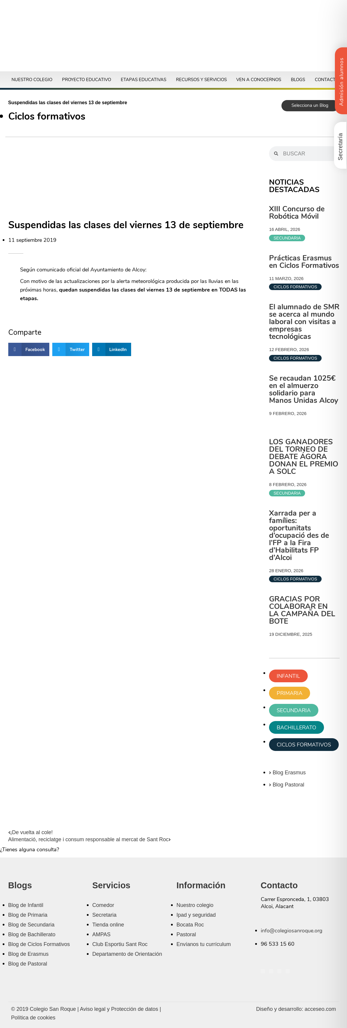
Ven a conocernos (258, 80)
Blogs (298, 80)
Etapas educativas (143, 80)
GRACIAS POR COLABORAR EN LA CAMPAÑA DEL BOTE (302, 610)
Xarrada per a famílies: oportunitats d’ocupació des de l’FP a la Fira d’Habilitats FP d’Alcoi (299, 535)
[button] (29, 349)
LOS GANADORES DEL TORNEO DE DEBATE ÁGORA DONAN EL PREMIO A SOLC (303, 457)
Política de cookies (33, 1018)
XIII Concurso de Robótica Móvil (297, 212)
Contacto (326, 80)
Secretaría (340, 146)
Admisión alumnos (341, 81)
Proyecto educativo (86, 80)
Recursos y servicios (201, 80)
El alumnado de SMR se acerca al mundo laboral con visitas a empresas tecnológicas (304, 322)
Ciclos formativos (46, 116)
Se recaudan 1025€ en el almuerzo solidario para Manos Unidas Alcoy (303, 389)
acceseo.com (320, 1009)
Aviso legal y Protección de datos (119, 1009)
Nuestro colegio (32, 80)
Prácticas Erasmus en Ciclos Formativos (304, 262)
